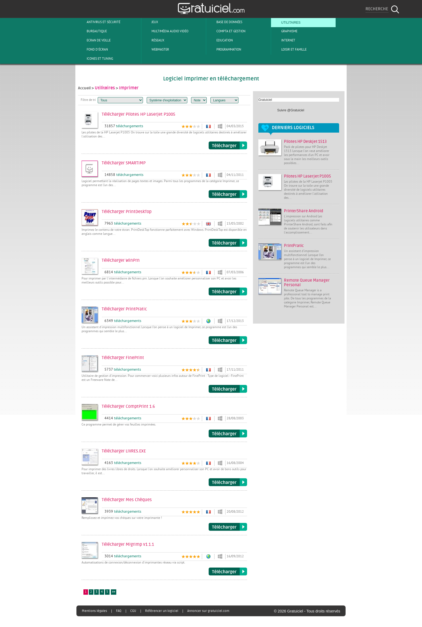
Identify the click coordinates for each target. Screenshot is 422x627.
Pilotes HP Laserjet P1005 (307, 176)
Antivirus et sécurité (99, 22)
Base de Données (225, 22)
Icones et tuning (95, 59)
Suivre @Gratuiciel (290, 110)
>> (113, 592)
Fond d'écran (93, 49)
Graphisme (284, 31)
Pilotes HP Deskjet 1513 (305, 141)
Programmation (224, 49)
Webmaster (156, 49)
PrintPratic (294, 245)
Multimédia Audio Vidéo (165, 31)
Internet (283, 40)
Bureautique (92, 31)
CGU (133, 611)
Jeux (150, 22)
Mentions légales (94, 611)
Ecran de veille (94, 40)
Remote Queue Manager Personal (307, 282)
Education (220, 40)
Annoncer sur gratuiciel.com (208, 611)
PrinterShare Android (303, 211)
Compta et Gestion (226, 31)
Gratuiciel (265, 100)
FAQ (118, 611)
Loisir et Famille (289, 49)
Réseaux (153, 40)
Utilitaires (286, 22)
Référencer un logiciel (161, 611)
